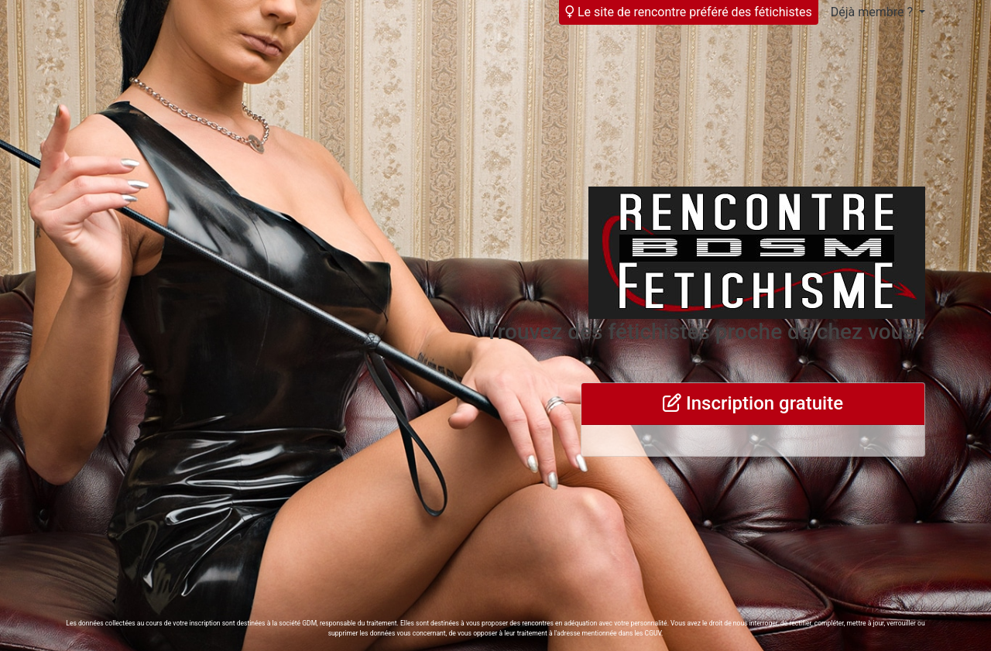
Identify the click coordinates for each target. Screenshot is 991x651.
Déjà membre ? (873, 12)
